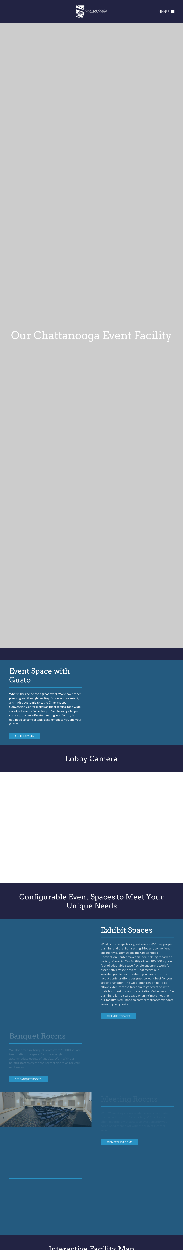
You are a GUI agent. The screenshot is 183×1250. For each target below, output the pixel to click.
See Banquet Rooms (28, 1079)
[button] (167, 11)
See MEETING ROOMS (119, 1142)
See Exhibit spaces (118, 1016)
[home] (91, 11)
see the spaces (24, 735)
